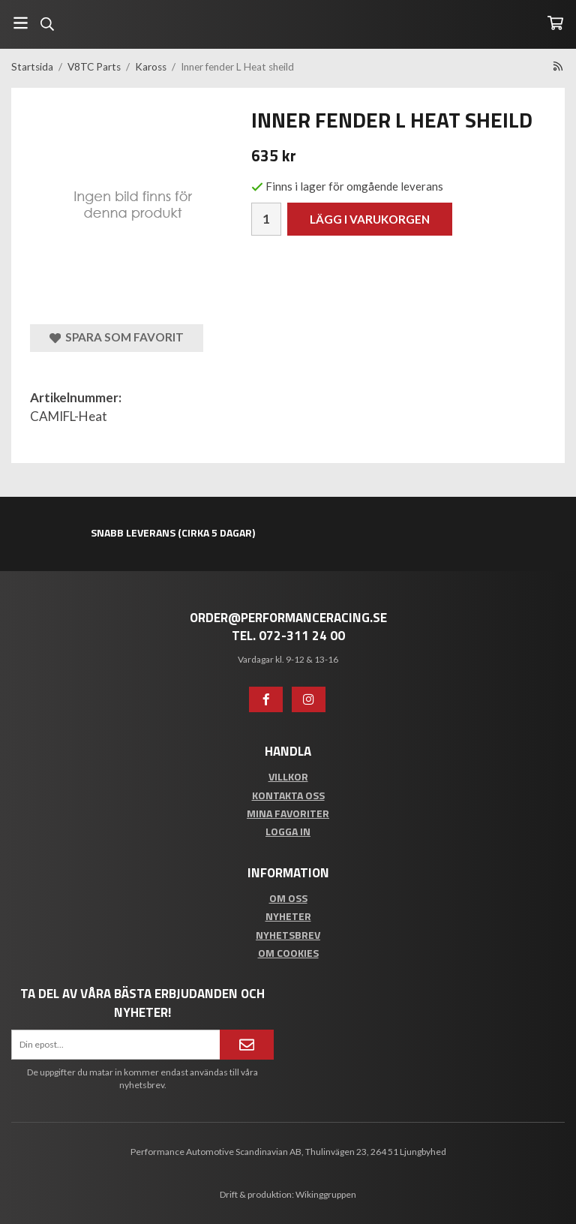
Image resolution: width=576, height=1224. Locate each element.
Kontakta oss (288, 795)
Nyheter (288, 916)
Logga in (288, 831)
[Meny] (21, 23)
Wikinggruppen (326, 1194)
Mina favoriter (288, 813)
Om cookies (288, 953)
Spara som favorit (117, 337)
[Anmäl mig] (247, 1045)
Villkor (288, 776)
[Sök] (47, 24)
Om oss (288, 898)
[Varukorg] (555, 23)
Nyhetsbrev (288, 935)
